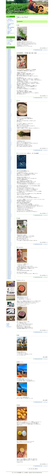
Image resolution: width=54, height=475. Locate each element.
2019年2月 (9, 154)
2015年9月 (9, 203)
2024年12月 (9, 70)
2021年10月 (9, 116)
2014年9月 (9, 217)
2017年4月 (9, 180)
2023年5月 (9, 93)
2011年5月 (9, 265)
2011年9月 (9, 260)
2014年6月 (9, 221)
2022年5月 (9, 107)
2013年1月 (9, 241)
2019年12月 (9, 142)
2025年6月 (9, 63)
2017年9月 (9, 174)
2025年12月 (9, 56)
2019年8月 (9, 147)
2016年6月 (9, 192)
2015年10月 (9, 202)
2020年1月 (9, 141)
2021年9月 (9, 117)
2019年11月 (9, 143)
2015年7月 (9, 205)
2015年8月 (9, 204)
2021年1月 (9, 126)
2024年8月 (9, 75)
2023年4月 (9, 94)
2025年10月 (9, 58)
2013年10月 (9, 230)
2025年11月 (9, 57)
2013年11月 (9, 229)
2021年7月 (9, 119)
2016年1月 (9, 198)
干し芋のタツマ (8, 326)
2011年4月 (9, 266)
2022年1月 (9, 112)
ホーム (7, 13)
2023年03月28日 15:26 (38, 215)
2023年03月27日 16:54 (38, 244)
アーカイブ (8, 47)
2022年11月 (9, 100)
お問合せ (7, 325)
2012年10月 (9, 245)
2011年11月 (9, 258)
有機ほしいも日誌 (11, 13)
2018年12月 (9, 156)
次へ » (36, 468)
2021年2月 (9, 125)
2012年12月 (9, 242)
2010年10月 (9, 273)
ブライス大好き (10, 41)
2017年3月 (9, 181)
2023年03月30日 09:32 (38, 97)
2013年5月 (9, 236)
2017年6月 (9, 178)
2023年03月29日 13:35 (38, 150)
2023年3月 (9, 95)
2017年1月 (9, 184)
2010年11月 (9, 272)
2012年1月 (9, 255)
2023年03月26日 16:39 (38, 277)
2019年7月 (9, 148)
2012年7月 (9, 248)
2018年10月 (9, 159)
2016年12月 (9, 185)
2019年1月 (9, 155)
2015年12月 (9, 199)
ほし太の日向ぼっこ (10, 40)
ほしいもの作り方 (23, 13)
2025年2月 (9, 68)
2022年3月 (9, 110)
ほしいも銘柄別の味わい (30, 13)
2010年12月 (9, 271)
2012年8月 (9, 247)
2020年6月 (9, 135)
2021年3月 (9, 124)
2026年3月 (9, 52)
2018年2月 (9, 168)
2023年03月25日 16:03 (38, 332)
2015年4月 (9, 209)
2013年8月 (9, 233)
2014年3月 (9, 224)
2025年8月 (9, 61)
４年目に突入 (9, 19)
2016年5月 (9, 193)
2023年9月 (9, 88)
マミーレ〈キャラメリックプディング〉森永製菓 (10, 24)
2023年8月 (9, 89)
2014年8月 (9, 218)
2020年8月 (9, 132)
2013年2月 (9, 240)
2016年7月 (9, 191)
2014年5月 (9, 222)
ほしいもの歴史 (37, 13)
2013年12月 (9, 228)
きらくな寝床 (9, 39)
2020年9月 (9, 131)
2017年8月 (9, 175)
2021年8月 (9, 118)
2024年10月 (9, 73)
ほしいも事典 (42, 13)
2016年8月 (9, 190)
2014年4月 (9, 223)
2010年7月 (9, 277)
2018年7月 (9, 162)
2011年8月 (9, 261)
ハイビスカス (9, 30)
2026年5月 (9, 50)
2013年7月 (9, 234)
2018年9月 (9, 160)
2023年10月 (9, 87)
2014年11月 (9, 215)
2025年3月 (9, 67)
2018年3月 (9, 167)
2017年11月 (9, 172)
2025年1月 (9, 69)
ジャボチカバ (9, 18)
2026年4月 (9, 51)
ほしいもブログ (23, 17)
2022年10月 (9, 101)
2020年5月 (9, 136)
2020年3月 (9, 138)
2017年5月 (9, 179)
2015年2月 (9, 211)
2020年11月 (9, 129)
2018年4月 (9, 166)
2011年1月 (9, 270)
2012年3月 (9, 253)
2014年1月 (9, 227)
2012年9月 (9, 246)
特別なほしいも (17, 13)
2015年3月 (9, 210)
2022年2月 (9, 111)
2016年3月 (9, 196)
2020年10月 (9, 130)
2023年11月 (9, 86)
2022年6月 (9, 106)
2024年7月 (9, 76)
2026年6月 (9, 49)
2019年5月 (9, 150)
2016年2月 (9, 197)
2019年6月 (9, 149)
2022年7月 (9, 105)
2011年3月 (9, 267)
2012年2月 (9, 254)
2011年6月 (9, 264)
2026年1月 (9, 55)
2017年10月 (9, 173)
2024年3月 (9, 81)
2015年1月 (9, 212)
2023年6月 (9, 92)
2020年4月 (9, 137)
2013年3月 (9, 239)
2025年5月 (9, 64)
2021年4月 (9, 123)
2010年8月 (9, 276)
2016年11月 (9, 186)
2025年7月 (9, 62)
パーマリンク (45, 97)
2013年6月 (9, 235)
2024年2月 (9, 82)
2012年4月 (9, 252)
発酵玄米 (8, 31)
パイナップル (9, 29)
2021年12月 (9, 113)
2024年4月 (9, 80)
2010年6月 (9, 278)
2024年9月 (9, 74)
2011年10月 (9, 259)
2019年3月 (9, 153)
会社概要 (7, 323)
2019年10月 (9, 144)
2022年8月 (9, 104)
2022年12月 (9, 99)
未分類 (8, 42)
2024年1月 (9, 83)
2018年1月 (9, 169)
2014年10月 (9, 216)
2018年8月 (9, 161)
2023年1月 (9, 98)
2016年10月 (9, 187)
